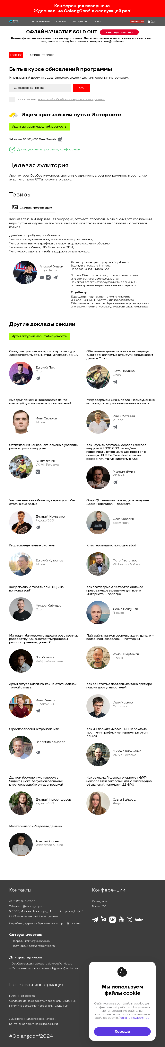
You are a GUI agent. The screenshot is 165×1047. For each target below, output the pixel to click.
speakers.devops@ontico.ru (54, 963)
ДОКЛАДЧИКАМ (80, 21)
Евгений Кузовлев (49, 560)
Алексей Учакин (52, 266)
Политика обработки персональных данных (38, 1005)
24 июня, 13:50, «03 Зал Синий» (32, 139)
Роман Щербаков (126, 654)
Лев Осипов (45, 657)
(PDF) (47, 21)
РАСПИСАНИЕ (37, 21)
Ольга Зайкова (124, 800)
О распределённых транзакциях (34, 729)
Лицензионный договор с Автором (32, 1018)
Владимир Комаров (50, 742)
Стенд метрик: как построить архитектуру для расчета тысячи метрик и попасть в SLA (43, 353)
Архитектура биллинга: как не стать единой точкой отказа (42, 685)
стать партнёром (137, 21)
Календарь (99, 901)
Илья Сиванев (46, 418)
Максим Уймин (124, 472)
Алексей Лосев (47, 841)
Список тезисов (42, 55)
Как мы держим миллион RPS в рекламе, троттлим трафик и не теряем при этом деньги (117, 732)
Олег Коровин (123, 519)
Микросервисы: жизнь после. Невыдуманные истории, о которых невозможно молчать (120, 401)
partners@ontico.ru (42, 945)
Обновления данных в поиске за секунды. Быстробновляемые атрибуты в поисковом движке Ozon (119, 355)
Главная (16, 55)
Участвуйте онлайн (119, 32)
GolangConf (77, 11)
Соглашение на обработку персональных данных (42, 1000)
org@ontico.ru (40, 941)
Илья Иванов (45, 700)
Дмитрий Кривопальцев (53, 800)
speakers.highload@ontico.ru (58, 968)
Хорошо (122, 1031)
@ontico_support (34, 906)
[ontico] (152, 21)
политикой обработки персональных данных (71, 99)
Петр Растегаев (125, 560)
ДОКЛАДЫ (61, 21)
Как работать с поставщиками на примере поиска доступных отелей (119, 685)
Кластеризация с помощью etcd (111, 545)
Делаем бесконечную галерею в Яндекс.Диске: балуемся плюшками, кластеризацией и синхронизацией (36, 781)
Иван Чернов (123, 702)
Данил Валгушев (125, 609)
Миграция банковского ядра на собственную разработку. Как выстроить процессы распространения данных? (44, 639)
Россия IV (99, 906)
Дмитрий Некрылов (50, 517)
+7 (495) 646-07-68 (22, 901)
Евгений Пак (45, 367)
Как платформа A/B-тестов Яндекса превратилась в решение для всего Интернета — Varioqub (114, 590)
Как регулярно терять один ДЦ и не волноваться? (36, 588)
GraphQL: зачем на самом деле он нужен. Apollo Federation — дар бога (117, 502)
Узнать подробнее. (134, 1018)
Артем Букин (45, 461)
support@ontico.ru (68, 923)
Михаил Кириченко (127, 751)
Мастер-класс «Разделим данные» (35, 826)
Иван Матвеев (124, 416)
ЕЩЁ (97, 21)
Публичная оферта (22, 995)
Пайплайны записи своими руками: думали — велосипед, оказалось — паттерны (120, 637)
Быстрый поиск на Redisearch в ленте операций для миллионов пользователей (40, 401)
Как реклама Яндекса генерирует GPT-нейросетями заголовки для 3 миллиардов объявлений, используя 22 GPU (119, 781)
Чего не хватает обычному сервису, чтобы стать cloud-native (42, 502)
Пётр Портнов (124, 371)
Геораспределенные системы (32, 545)
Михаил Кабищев (48, 605)
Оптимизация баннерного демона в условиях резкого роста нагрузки (43, 446)
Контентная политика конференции (33, 1023)
